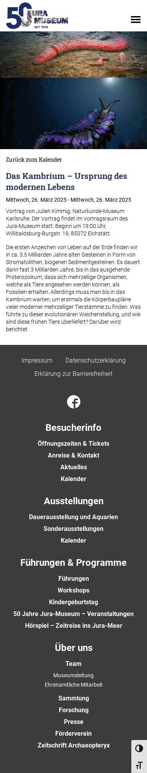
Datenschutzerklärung (95, 360)
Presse (73, 722)
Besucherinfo (73, 427)
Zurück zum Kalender (34, 159)
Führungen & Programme (73, 562)
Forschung (74, 710)
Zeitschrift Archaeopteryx (74, 745)
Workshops (73, 590)
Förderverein (73, 733)
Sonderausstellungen (73, 528)
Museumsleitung (73, 675)
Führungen (73, 578)
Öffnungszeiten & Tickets (73, 443)
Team (73, 663)
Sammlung (73, 698)
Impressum (37, 360)
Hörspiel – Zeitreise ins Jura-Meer (73, 625)
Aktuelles (73, 467)
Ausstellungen (73, 501)
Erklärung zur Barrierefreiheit (73, 373)
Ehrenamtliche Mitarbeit (74, 685)
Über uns (74, 647)
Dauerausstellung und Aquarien (73, 517)
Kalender (73, 479)
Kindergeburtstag (73, 602)
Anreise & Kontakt (73, 455)
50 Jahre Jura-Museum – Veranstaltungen (73, 614)
